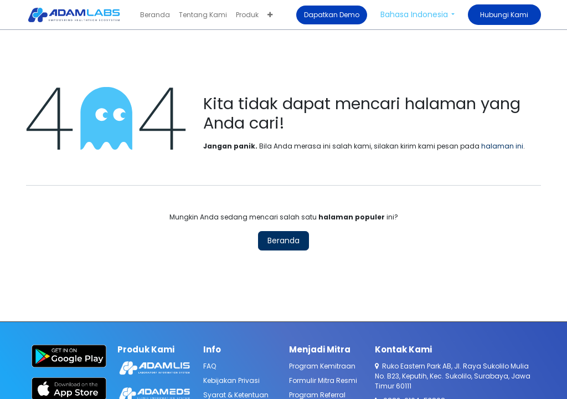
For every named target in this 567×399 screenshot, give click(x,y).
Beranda (283, 240)
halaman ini (502, 146)
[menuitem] (155, 15)
